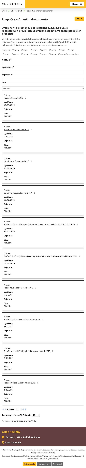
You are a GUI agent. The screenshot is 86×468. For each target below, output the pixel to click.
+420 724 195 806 (13, 442)
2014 (16, 50)
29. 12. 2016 (9, 168)
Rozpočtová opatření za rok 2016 (20, 287)
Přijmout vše (29, 464)
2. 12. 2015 (9, 136)
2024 (35, 54)
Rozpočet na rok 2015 (15, 98)
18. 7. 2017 (9, 326)
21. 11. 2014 (9, 105)
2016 (35, 50)
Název (6, 59)
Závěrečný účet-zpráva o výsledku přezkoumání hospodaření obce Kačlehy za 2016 (42, 256)
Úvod (4, 11)
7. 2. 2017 (8, 295)
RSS (79, 18)
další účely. (51, 452)
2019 (63, 50)
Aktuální (7, 116)
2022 (16, 54)
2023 (25, 54)
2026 (53, 54)
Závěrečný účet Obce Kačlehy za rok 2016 (24, 319)
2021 (7, 54)
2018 (53, 50)
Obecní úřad (16, 11)
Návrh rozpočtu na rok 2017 (18, 161)
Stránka (10, 409)
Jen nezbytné (44, 464)
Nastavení (57, 464)
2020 (72, 50)
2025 (44, 54)
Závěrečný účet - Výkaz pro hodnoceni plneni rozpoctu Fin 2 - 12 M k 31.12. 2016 (41, 224)
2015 (26, 50)
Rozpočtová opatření (69, 54)
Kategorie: (6, 50)
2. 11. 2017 (9, 358)
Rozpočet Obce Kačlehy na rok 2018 (21, 382)
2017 (44, 50)
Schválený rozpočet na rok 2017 (20, 193)
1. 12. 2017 (9, 390)
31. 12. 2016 (9, 231)
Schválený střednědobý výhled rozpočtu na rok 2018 (29, 351)
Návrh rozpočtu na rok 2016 (18, 129)
